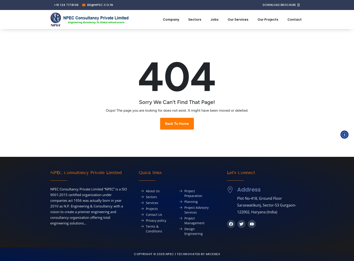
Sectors (194, 19)
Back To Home (177, 123)
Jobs (214, 19)
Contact (294, 19)
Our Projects (268, 19)
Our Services (238, 19)
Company (171, 19)
